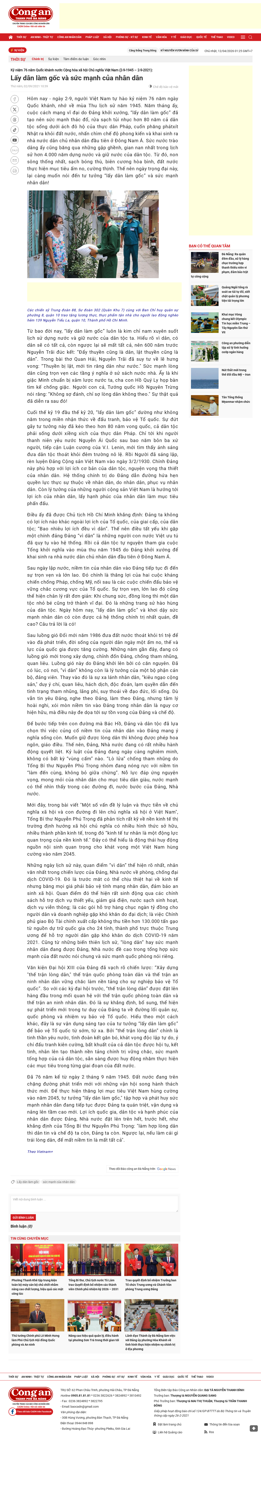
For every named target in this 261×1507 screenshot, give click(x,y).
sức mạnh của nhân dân (59, 1182)
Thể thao (217, 37)
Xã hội (107, 37)
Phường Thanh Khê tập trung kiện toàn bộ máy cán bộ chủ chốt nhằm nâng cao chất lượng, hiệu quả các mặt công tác (37, 1287)
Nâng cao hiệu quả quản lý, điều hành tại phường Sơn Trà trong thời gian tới (94, 1338)
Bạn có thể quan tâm (209, 246)
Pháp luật (92, 37)
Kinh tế (147, 37)
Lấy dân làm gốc (28, 1182)
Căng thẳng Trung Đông (152, 50)
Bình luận (21, 1226)
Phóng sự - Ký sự (127, 37)
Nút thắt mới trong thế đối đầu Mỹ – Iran (236, 372)
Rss (209, 1432)
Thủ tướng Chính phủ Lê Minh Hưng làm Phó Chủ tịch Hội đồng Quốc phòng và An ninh (35, 1340)
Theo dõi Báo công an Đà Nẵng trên (142, 1169)
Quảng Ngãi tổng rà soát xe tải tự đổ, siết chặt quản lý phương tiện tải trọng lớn (236, 294)
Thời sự (21, 37)
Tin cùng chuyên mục (29, 1239)
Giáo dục (186, 37)
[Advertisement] (160, 16)
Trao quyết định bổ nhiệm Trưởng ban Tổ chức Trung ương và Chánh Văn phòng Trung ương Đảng (150, 1285)
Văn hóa (161, 37)
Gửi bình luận (23, 1217)
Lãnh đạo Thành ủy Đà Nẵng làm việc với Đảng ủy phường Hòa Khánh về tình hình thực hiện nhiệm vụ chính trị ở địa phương (150, 1342)
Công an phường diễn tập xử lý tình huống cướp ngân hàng (236, 347)
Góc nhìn (99, 59)
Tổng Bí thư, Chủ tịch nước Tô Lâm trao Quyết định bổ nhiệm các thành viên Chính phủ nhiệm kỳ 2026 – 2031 (94, 1285)
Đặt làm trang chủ (167, 1424)
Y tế (173, 37)
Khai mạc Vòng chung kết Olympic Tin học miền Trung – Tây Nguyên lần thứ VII (236, 323)
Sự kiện (53, 59)
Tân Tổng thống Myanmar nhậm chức (236, 399)
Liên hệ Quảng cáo (167, 1432)
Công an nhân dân (69, 37)
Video (230, 37)
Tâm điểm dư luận (76, 59)
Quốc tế (201, 37)
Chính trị (38, 59)
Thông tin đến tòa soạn (222, 1424)
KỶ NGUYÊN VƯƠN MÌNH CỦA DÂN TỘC (192, 50)
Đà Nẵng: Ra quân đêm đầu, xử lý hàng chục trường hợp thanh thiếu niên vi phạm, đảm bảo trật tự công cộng (220, 265)
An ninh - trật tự (42, 37)
